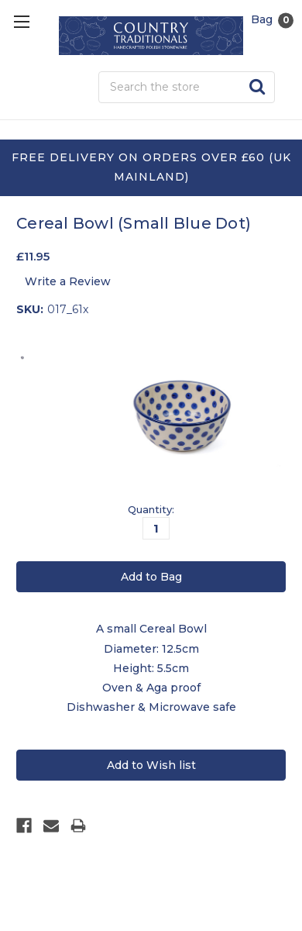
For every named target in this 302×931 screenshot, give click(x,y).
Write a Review (68, 281)
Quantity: (151, 509)
